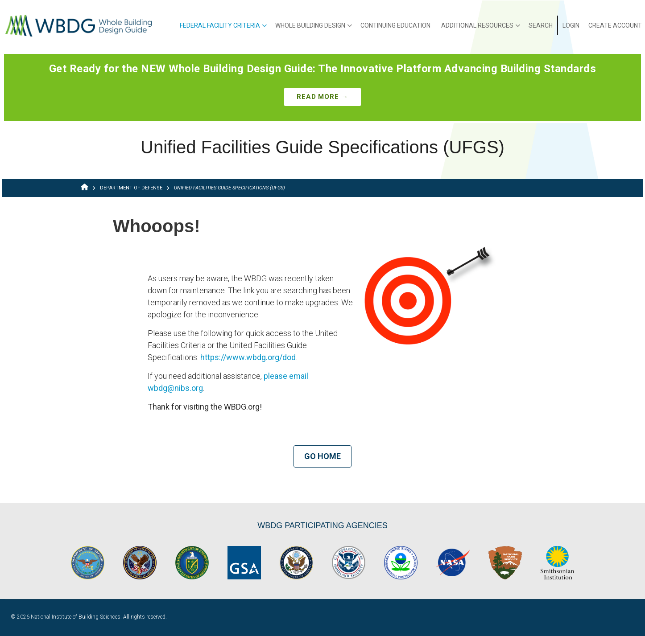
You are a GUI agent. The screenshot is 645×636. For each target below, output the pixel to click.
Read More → (322, 97)
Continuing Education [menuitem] (395, 25)
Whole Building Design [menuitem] (313, 28)
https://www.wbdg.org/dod (248, 357)
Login (570, 25)
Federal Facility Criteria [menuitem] (223, 28)
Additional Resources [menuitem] (480, 28)
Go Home (322, 456)
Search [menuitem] (541, 25)
